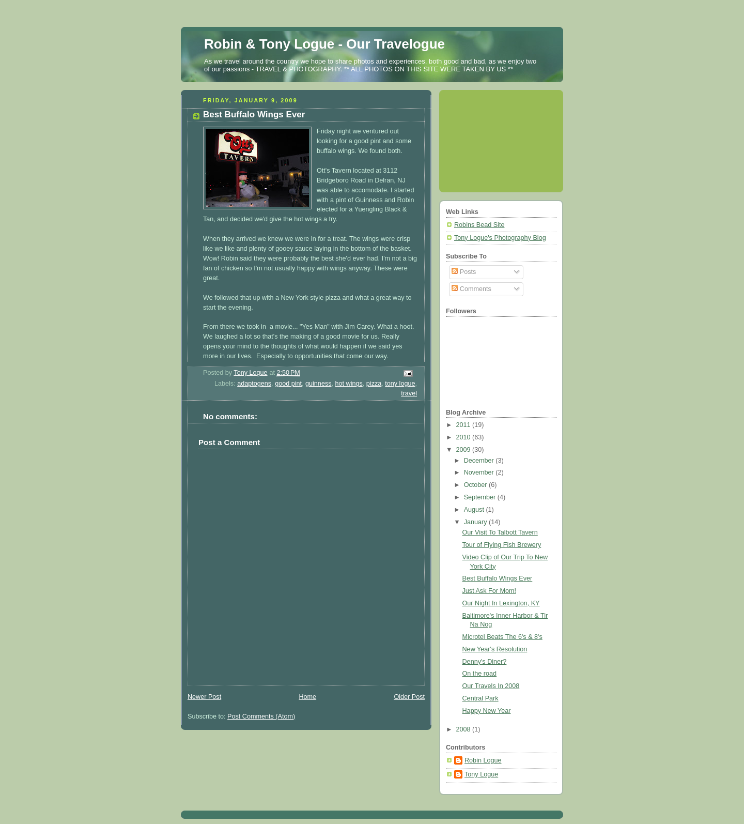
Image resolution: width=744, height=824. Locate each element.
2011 (464, 425)
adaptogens (254, 383)
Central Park (480, 698)
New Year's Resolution (495, 649)
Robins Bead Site (479, 224)
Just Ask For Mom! (489, 590)
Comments (471, 289)
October (476, 485)
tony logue (400, 383)
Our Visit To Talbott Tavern (500, 532)
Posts (464, 272)
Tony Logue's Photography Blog (500, 237)
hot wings (349, 383)
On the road (479, 673)
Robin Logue (483, 760)
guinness (318, 383)
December (480, 460)
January (476, 522)
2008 (464, 729)
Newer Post (204, 696)
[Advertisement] (492, 137)
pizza (373, 383)
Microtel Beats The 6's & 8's (502, 636)
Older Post (409, 696)
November (480, 472)
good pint (288, 383)
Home (307, 696)
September (481, 497)
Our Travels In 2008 (491, 686)
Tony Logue (481, 774)
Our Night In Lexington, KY (501, 603)
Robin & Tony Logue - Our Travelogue (324, 44)
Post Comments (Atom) (261, 716)
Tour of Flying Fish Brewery (501, 544)
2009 (464, 449)
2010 (464, 437)
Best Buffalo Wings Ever (497, 578)
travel (409, 393)
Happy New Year (486, 710)
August (475, 509)
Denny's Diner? (484, 661)
